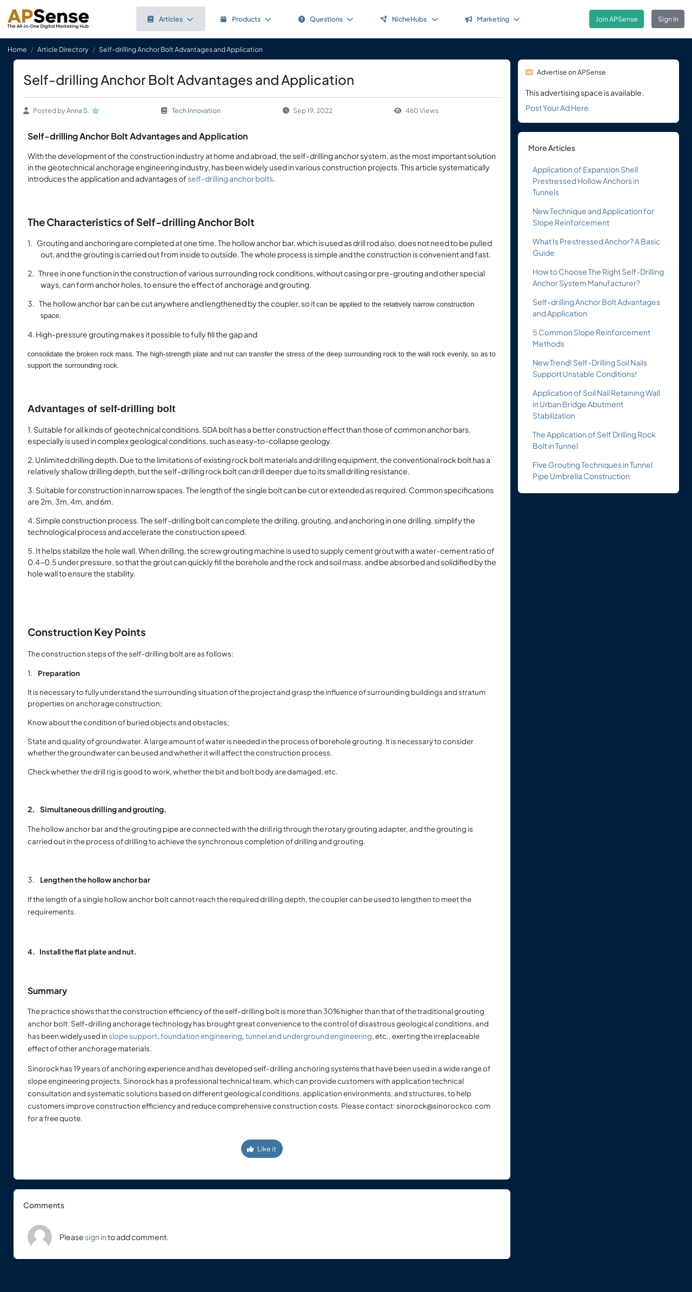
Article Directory (63, 49)
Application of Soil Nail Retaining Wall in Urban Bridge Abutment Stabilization (596, 404)
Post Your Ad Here (557, 107)
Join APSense (617, 19)
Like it (261, 1148)
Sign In (668, 19)
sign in (96, 1237)
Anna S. (78, 110)
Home (17, 49)
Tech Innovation (196, 110)
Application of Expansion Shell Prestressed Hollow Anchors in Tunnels (586, 180)
